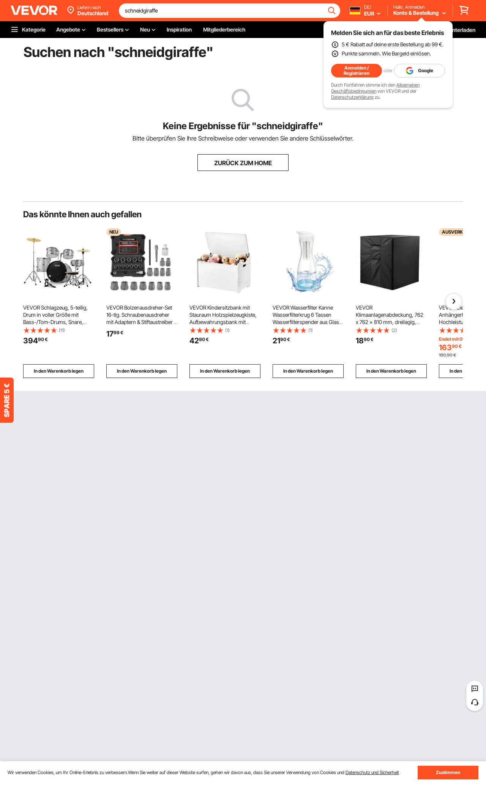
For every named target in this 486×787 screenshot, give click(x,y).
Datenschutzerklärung (352, 97)
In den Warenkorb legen (59, 371)
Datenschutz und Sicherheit (372, 772)
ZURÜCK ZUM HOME (243, 163)
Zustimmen (448, 772)
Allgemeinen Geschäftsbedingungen (375, 88)
